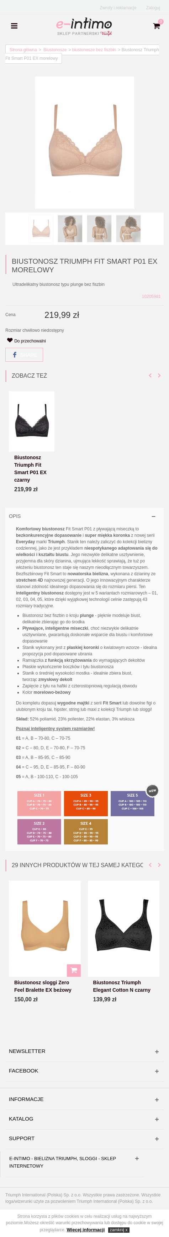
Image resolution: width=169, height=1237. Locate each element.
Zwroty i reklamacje (118, 7)
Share (24, 355)
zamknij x (119, 1229)
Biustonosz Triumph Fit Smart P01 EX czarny (30, 469)
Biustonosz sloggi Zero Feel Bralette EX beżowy (43, 986)
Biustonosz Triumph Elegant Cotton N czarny (122, 986)
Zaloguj (153, 7)
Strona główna (23, 49)
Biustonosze (55, 49)
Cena (10, 314)
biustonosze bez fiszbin (94, 49)
